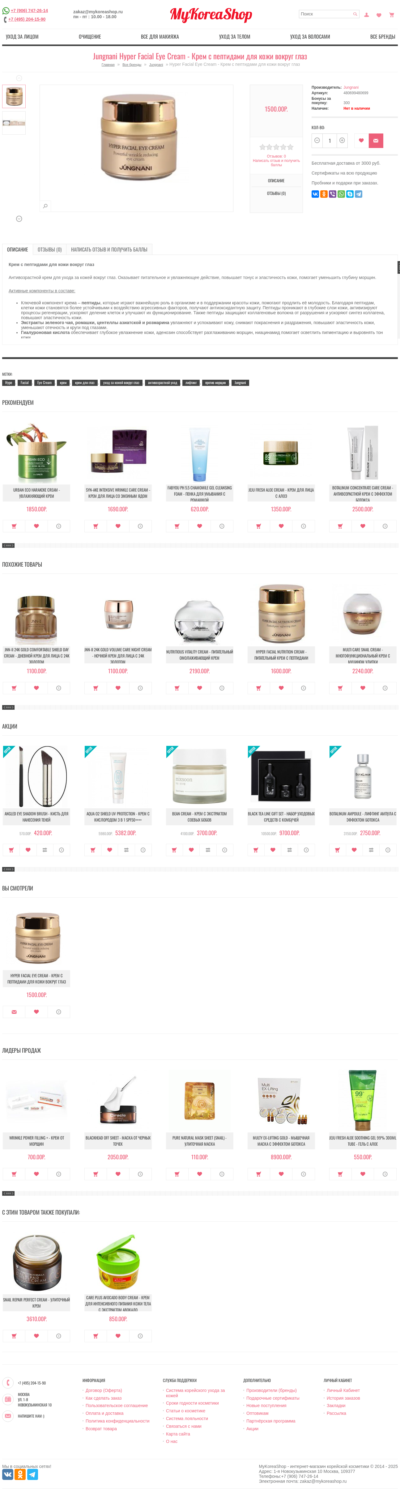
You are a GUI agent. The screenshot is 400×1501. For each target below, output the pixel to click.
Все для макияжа (160, 36)
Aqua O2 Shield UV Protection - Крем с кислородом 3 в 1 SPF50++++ (118, 816)
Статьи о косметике (185, 1410)
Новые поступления (266, 1405)
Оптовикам (257, 1413)
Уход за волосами (310, 36)
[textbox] (329, 14)
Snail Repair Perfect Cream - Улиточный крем (36, 1302)
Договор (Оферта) (104, 1390)
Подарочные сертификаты (273, 1398)
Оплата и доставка (104, 1413)
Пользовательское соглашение (117, 1405)
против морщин (215, 382)
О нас (171, 1441)
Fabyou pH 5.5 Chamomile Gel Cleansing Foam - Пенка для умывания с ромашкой (200, 493)
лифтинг (191, 382)
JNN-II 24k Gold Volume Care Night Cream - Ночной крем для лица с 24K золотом (118, 655)
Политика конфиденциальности (118, 1421)
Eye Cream (44, 382)
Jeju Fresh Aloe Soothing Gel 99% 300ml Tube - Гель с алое (362, 1141)
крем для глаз (85, 382)
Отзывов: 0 (276, 156)
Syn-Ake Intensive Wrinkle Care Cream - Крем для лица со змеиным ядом (118, 493)
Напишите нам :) (31, 1416)
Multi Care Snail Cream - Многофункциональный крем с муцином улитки (363, 655)
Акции (252, 1428)
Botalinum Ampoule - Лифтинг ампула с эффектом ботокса (363, 816)
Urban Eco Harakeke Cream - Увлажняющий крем (36, 493)
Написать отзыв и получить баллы (276, 163)
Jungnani (156, 64)
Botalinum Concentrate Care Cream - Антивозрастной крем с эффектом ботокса (362, 493)
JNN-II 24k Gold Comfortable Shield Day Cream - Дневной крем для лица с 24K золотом (36, 655)
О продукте (59, 526)
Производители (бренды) (271, 1390)
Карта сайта (178, 1433)
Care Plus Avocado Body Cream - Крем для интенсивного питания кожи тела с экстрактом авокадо (118, 1303)
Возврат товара (101, 1428)
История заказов (343, 1398)
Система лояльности (187, 1418)
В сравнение (44, 850)
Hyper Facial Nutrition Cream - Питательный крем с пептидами (281, 655)
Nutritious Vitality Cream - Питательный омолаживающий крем (199, 655)
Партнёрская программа (271, 1421)
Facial (25, 382)
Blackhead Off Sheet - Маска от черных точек (118, 1141)
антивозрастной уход (162, 382)
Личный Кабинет (343, 1390)
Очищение (90, 36)
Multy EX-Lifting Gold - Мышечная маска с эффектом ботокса (281, 1141)
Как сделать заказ (103, 1398)
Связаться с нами (184, 1426)
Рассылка (336, 1413)
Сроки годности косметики (192, 1403)
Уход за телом (234, 36)
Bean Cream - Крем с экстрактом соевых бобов (199, 816)
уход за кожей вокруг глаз (121, 382)
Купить (14, 526)
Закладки (336, 1405)
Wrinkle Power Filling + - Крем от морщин (36, 1141)
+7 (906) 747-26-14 (29, 10)
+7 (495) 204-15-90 (26, 19)
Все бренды (382, 36)
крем (63, 382)
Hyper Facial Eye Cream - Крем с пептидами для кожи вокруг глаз (36, 978)
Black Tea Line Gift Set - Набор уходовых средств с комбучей (281, 816)
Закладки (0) (379, 14)
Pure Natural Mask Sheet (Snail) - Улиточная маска (199, 1141)
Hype (8, 382)
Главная (108, 64)
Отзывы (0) (276, 193)
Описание (276, 180)
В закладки (361, 140)
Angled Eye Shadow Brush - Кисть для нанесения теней (36, 816)
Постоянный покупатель (366, 14)
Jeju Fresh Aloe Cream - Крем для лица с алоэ (281, 493)
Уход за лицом (22, 36)
